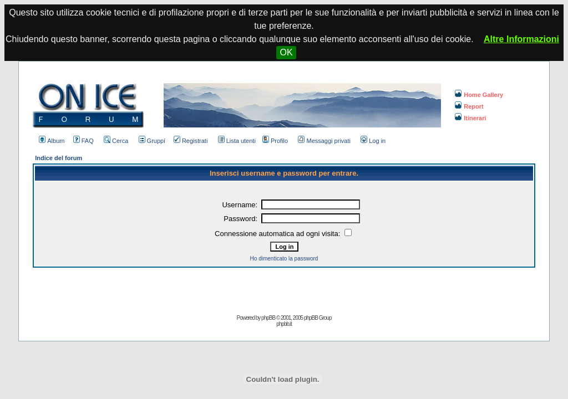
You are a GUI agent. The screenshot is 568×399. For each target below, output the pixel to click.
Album (51, 140)
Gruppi (152, 140)
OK (286, 52)
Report (469, 106)
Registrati (190, 140)
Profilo (275, 140)
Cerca (116, 140)
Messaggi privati (324, 140)
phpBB (268, 318)
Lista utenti (237, 140)
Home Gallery (479, 94)
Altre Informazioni (521, 39)
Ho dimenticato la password (284, 258)
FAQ (83, 140)
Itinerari (470, 118)
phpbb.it (284, 324)
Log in (373, 140)
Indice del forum (58, 158)
